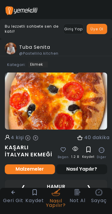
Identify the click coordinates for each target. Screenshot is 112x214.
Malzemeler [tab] (30, 169)
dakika (101, 137)
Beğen (63, 157)
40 (87, 137)
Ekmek (36, 64)
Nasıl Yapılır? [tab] (81, 169)
